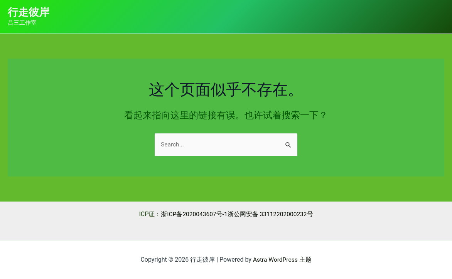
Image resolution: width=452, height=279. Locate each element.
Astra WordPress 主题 (282, 259)
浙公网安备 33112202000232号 (271, 214)
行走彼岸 (28, 12)
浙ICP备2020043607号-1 (193, 214)
